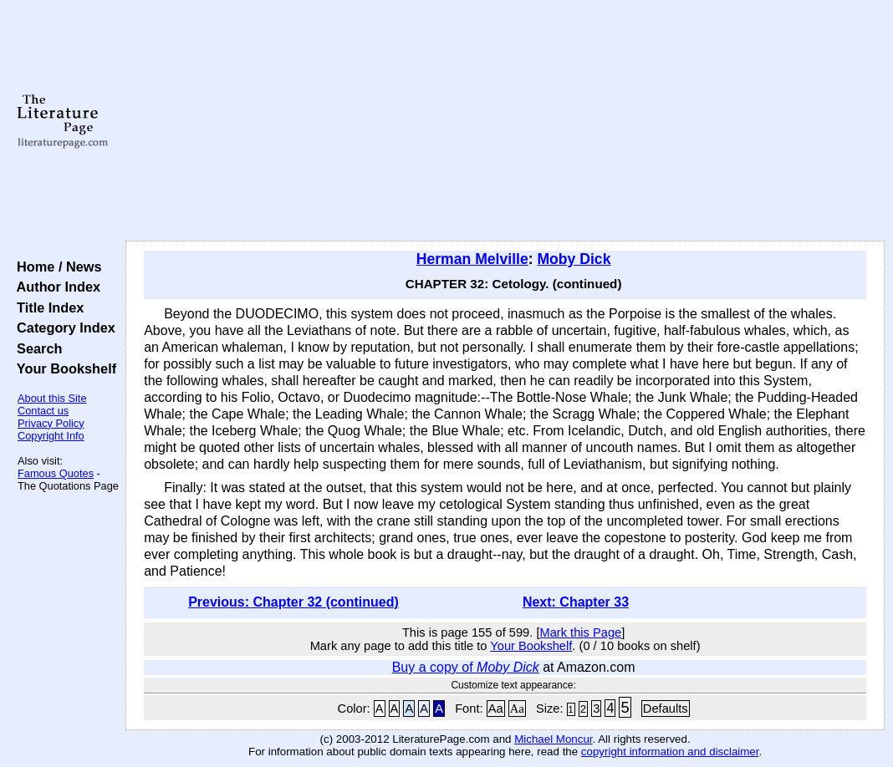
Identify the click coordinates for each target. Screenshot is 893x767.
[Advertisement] (505, 121)
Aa (495, 708)
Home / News (55, 266)
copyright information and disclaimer (670, 751)
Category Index (62, 327)
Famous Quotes (56, 473)
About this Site (52, 398)
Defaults (665, 708)
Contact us (43, 410)
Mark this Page (580, 632)
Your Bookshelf (62, 368)
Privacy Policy (51, 423)
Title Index (46, 307)
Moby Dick (573, 259)
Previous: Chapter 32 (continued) (293, 602)
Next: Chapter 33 (576, 602)
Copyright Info (51, 435)
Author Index (54, 286)
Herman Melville (472, 259)
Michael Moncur (553, 739)
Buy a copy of (465, 667)
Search (35, 348)
